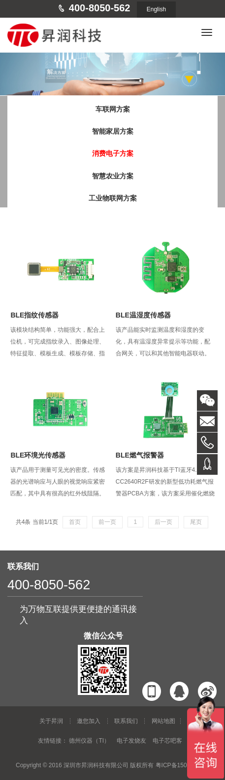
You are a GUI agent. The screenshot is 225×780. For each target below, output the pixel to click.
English (156, 9)
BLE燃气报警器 (140, 455)
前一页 (107, 522)
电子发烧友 (131, 740)
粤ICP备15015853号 (182, 765)
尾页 (196, 522)
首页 (75, 522)
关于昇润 (51, 721)
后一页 (163, 522)
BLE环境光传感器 (37, 455)
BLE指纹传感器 (34, 315)
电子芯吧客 (167, 740)
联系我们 (126, 721)
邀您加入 (88, 721)
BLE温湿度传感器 (143, 315)
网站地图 (163, 721)
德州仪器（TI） (89, 740)
